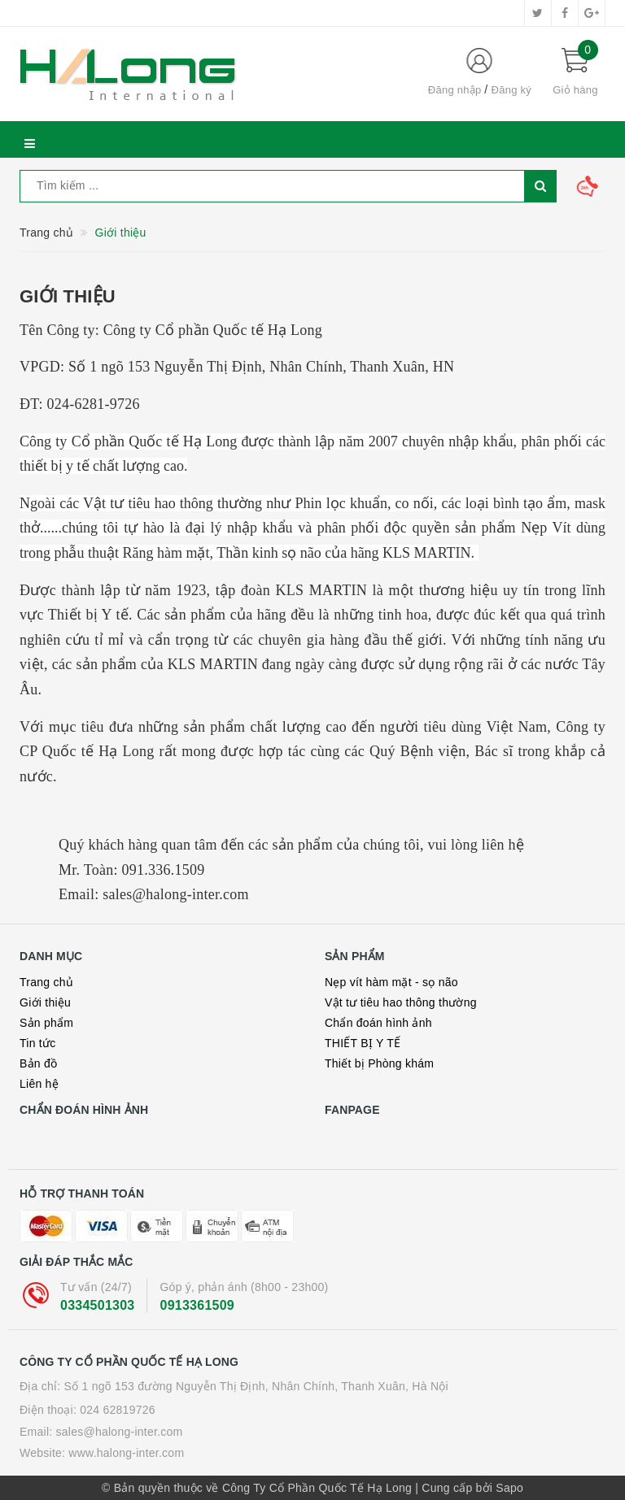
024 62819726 (117, 1409)
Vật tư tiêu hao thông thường (401, 1002)
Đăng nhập (455, 90)
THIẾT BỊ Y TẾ (362, 1043)
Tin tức (37, 1043)
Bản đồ (38, 1063)
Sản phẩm (46, 1022)
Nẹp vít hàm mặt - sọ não (391, 982)
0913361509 (197, 1305)
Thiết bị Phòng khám (379, 1063)
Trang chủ (46, 982)
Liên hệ (39, 1083)
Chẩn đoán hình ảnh (378, 1022)
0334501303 (97, 1305)
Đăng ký (511, 90)
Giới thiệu (68, 296)
